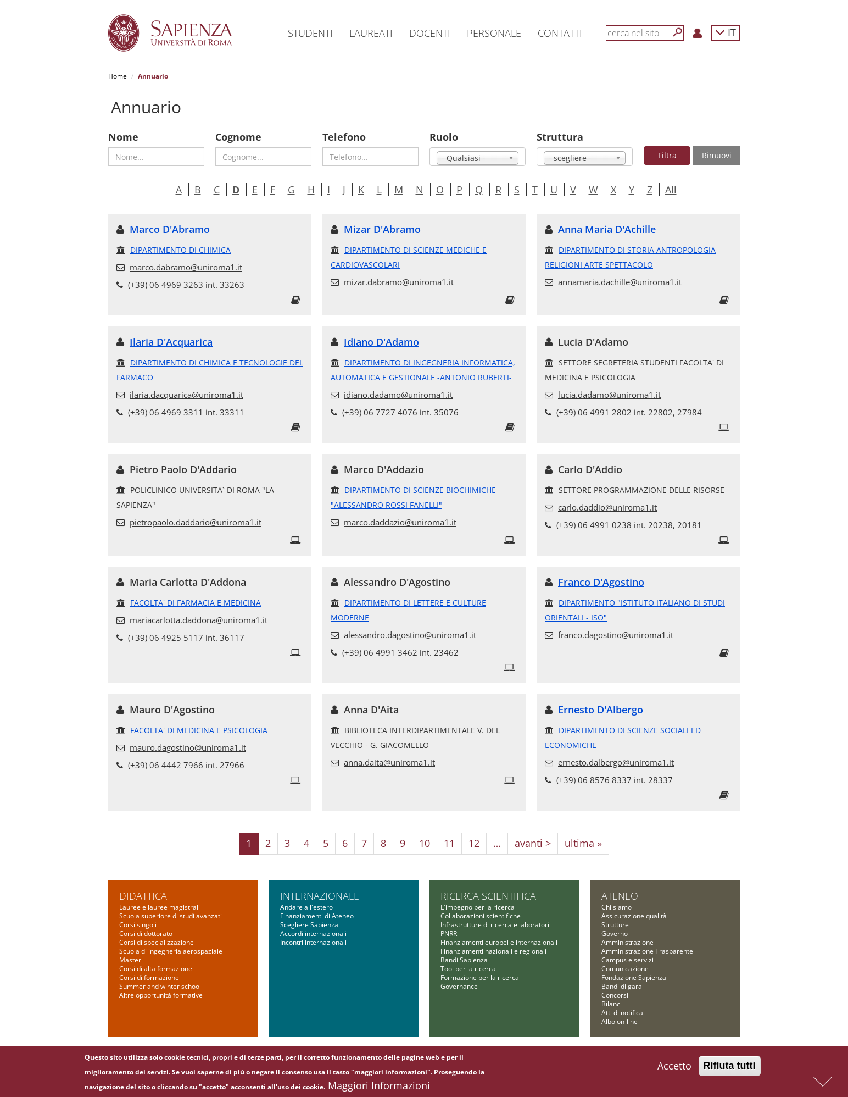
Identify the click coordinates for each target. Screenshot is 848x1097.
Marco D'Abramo (170, 229)
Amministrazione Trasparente (647, 951)
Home (117, 76)
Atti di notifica (622, 1012)
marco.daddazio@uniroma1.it (400, 522)
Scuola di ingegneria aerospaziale (170, 951)
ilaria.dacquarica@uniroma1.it (186, 394)
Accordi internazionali (313, 933)
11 (449, 843)
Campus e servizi (627, 960)
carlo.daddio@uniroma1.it (607, 507)
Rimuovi (717, 155)
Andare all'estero (306, 907)
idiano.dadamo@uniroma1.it (398, 394)
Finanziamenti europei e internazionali (498, 942)
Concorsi (614, 995)
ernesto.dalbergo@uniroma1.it (616, 762)
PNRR (448, 933)
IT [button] (725, 32)
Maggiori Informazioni (379, 1087)
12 (473, 843)
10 (424, 843)
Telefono (344, 136)
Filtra (667, 155)
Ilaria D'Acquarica (171, 341)
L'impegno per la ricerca (477, 907)
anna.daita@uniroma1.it (389, 762)
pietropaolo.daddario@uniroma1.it (195, 522)
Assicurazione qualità (634, 916)
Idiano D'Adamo (381, 341)
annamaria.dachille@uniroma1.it (620, 281)
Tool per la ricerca (468, 968)
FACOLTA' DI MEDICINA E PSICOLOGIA (198, 730)
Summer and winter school (160, 986)
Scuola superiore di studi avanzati (170, 916)
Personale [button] (494, 33)
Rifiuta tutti (730, 1067)
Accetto (674, 1067)
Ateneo (619, 895)
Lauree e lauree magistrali (159, 907)
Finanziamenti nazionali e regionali (493, 951)
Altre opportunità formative (161, 995)
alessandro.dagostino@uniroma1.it (410, 634)
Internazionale (319, 895)
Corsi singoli (138, 924)
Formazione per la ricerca (479, 977)
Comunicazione (625, 968)
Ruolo (443, 136)
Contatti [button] (560, 33)
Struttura (560, 136)
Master (130, 960)
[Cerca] (677, 32)
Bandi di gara (621, 986)
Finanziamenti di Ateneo (317, 916)
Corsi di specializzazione (156, 942)
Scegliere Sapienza (309, 924)
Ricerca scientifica (488, 895)
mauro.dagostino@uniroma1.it (188, 747)
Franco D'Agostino (601, 582)
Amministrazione (627, 942)
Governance (459, 986)
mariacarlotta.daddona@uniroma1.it (198, 619)
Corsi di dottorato (145, 933)
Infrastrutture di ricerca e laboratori (494, 924)
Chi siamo (616, 907)
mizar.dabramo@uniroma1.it (399, 281)
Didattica (143, 895)
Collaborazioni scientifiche (480, 916)
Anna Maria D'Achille (607, 229)
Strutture (615, 924)
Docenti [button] (429, 33)
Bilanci (611, 1004)
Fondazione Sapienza (633, 977)
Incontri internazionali (313, 942)
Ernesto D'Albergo (600, 709)
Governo (614, 933)
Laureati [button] (371, 33)
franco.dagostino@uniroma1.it (615, 634)
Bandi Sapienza (464, 960)
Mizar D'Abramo (382, 229)
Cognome (238, 136)
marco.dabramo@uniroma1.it (186, 267)
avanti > (533, 843)
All (671, 189)
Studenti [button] (310, 33)
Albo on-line (619, 1021)
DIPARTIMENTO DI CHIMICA (180, 250)
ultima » (583, 843)
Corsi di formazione (149, 977)
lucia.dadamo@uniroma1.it (609, 394)
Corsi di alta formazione (155, 968)
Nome (123, 136)
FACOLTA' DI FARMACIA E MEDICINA (195, 602)
